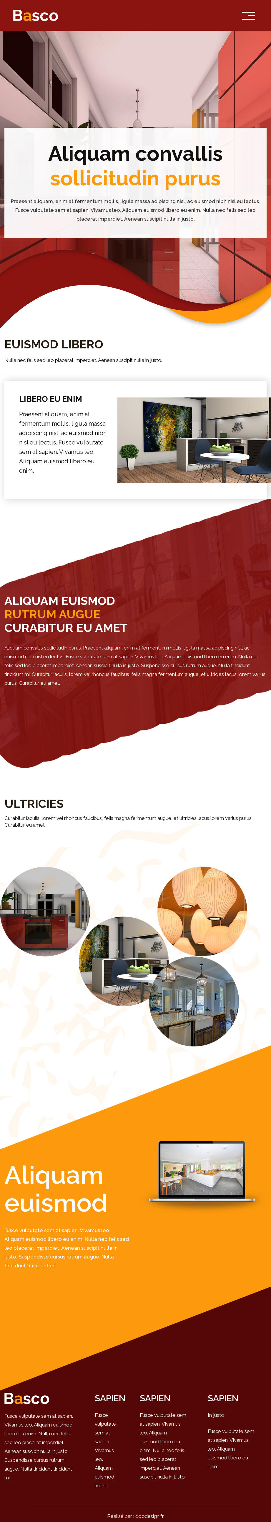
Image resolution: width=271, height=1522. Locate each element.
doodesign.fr (149, 1516)
